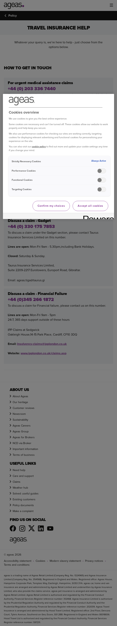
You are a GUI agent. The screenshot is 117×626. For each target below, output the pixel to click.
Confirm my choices (51, 206)
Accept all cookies (90, 206)
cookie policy (39, 146)
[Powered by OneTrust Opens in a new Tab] (97, 216)
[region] (58, 156)
